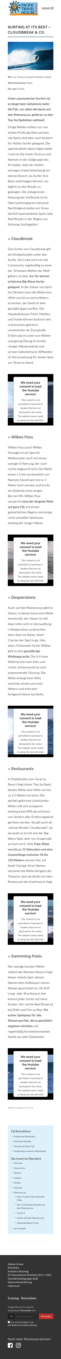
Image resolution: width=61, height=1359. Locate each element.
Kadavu (17, 1177)
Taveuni (17, 1172)
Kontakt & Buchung (18, 1271)
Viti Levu (18, 1163)
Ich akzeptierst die (23, 1324)
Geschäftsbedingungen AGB (23, 1278)
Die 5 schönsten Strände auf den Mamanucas (31, 1206)
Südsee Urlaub (15, 1264)
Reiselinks (13, 1267)
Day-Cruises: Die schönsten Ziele (31, 1198)
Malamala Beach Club (28, 1222)
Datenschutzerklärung (20, 1282)
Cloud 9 (21, 1213)
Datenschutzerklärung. (23, 1325)
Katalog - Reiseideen (22, 1298)
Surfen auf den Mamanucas (30, 1217)
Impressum (14, 1285)
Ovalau (17, 1182)
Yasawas (18, 1187)
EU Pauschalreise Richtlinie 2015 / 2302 (29, 1274)
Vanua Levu (19, 1168)
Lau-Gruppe (20, 1228)
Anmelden (46, 1316)
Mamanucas (20, 1192)
